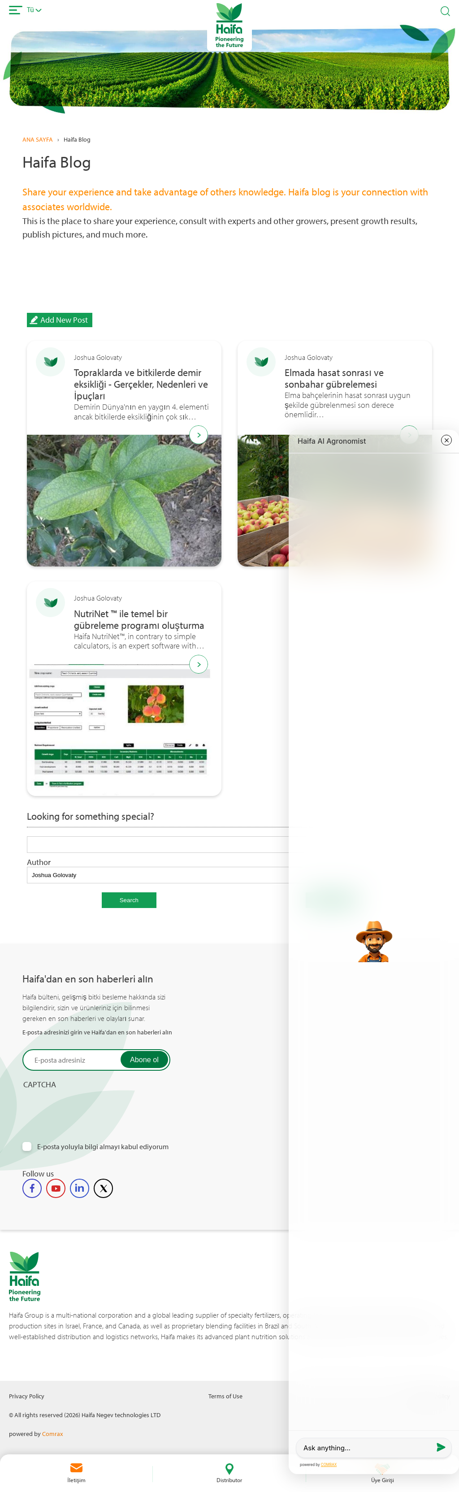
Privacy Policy (26, 1396)
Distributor (229, 1479)
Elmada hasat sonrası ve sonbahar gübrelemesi (334, 378)
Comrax (52, 1433)
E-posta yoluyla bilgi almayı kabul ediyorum (103, 1146)
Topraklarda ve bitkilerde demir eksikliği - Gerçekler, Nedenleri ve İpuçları (141, 384)
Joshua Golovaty (98, 357)
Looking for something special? (90, 816)
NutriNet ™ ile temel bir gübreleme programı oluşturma (139, 619)
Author (39, 862)
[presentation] (90, 1107)
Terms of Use (225, 1396)
